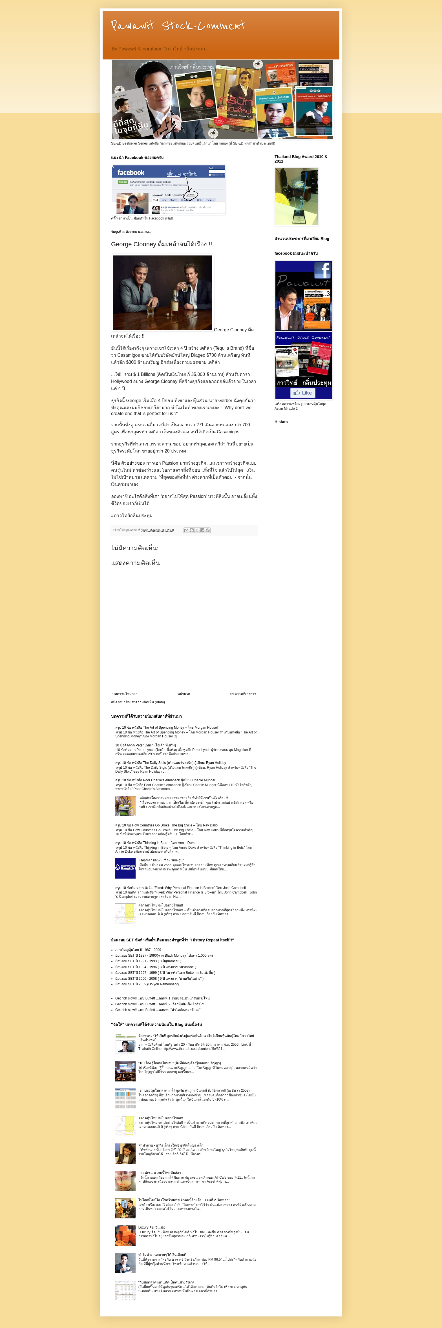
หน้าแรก (184, 694)
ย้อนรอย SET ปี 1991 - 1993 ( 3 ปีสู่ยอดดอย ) (148, 961)
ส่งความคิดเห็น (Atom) (148, 702)
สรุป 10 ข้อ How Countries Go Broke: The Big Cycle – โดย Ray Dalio (166, 825)
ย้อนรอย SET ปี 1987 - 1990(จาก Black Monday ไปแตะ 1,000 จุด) (164, 955)
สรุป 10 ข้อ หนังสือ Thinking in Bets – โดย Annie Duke (155, 843)
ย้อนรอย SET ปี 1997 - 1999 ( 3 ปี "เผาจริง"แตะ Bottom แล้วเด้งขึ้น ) (165, 973)
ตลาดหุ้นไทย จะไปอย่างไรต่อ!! (160, 905)
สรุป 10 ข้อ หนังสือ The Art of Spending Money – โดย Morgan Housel (166, 728)
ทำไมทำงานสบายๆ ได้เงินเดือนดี (162, 1255)
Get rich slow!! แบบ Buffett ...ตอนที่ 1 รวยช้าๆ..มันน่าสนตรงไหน (162, 998)
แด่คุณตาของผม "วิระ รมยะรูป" (161, 860)
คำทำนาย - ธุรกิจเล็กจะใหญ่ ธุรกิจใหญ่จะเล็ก (170, 1145)
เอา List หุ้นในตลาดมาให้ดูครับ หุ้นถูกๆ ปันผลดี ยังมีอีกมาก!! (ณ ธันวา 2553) (194, 1090)
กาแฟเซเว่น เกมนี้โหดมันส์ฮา (159, 1173)
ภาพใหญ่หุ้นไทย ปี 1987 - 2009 (138, 950)
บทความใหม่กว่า (125, 694)
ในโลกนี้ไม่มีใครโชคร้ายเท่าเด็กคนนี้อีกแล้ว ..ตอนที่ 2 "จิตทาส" (184, 1200)
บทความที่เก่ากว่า (243, 694)
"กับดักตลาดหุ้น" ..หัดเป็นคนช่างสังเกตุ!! (167, 1282)
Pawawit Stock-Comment (178, 25)
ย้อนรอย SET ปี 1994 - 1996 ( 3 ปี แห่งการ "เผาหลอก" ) (155, 967)
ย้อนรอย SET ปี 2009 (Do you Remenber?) (147, 984)
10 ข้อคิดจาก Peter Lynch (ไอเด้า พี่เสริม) (145, 745)
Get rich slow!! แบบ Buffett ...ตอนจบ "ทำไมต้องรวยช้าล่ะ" (157, 1010)
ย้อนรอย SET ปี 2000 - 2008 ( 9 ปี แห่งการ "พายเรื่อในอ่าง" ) (159, 979)
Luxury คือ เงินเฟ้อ (151, 1227)
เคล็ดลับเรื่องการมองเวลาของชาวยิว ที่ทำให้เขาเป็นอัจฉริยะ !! (183, 798)
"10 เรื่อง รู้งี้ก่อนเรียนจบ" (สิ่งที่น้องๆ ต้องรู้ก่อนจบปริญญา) (179, 1063)
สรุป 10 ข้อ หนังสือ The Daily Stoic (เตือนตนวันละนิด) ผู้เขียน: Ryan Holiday (170, 763)
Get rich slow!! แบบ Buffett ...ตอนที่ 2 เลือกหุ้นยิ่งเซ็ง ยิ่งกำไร (159, 1004)
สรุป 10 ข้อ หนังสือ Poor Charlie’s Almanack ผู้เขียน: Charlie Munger (165, 780)
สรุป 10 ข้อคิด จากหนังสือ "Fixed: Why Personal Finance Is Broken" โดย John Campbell (180, 888)
